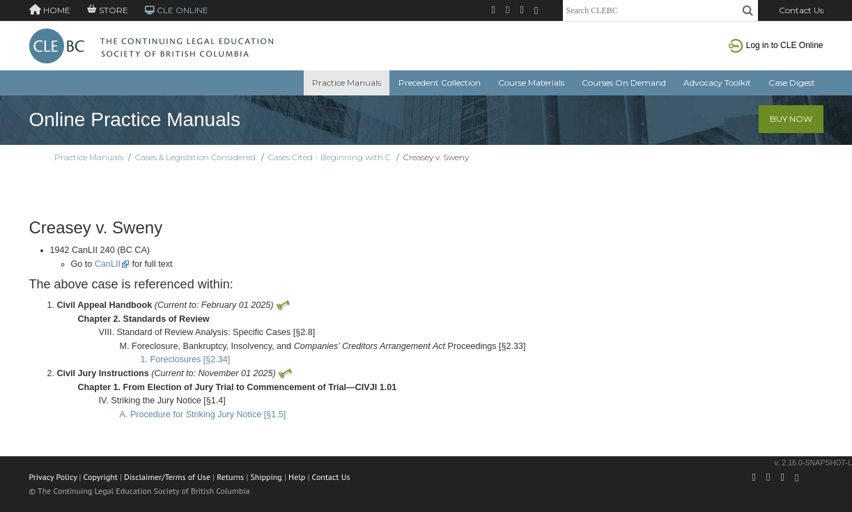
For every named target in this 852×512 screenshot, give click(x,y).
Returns (230, 477)
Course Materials (531, 82)
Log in (776, 45)
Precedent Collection (439, 82)
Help (296, 477)
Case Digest (791, 82)
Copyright (101, 477)
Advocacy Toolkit (717, 82)
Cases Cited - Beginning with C (329, 157)
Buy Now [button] (791, 119)
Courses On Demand (624, 82)
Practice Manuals (346, 82)
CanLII (108, 264)
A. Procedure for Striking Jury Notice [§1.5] (203, 414)
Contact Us (801, 10)
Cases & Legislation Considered (195, 157)
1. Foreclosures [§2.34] (186, 359)
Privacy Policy (53, 477)
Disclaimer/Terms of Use (167, 477)
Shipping (265, 477)
